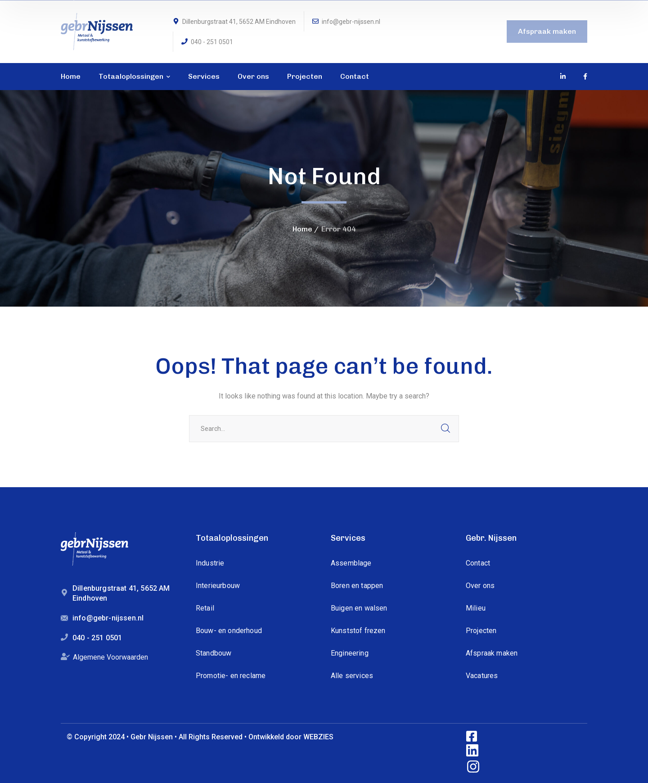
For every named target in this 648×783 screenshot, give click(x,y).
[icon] (563, 76)
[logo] (97, 31)
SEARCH (445, 428)
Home (302, 229)
